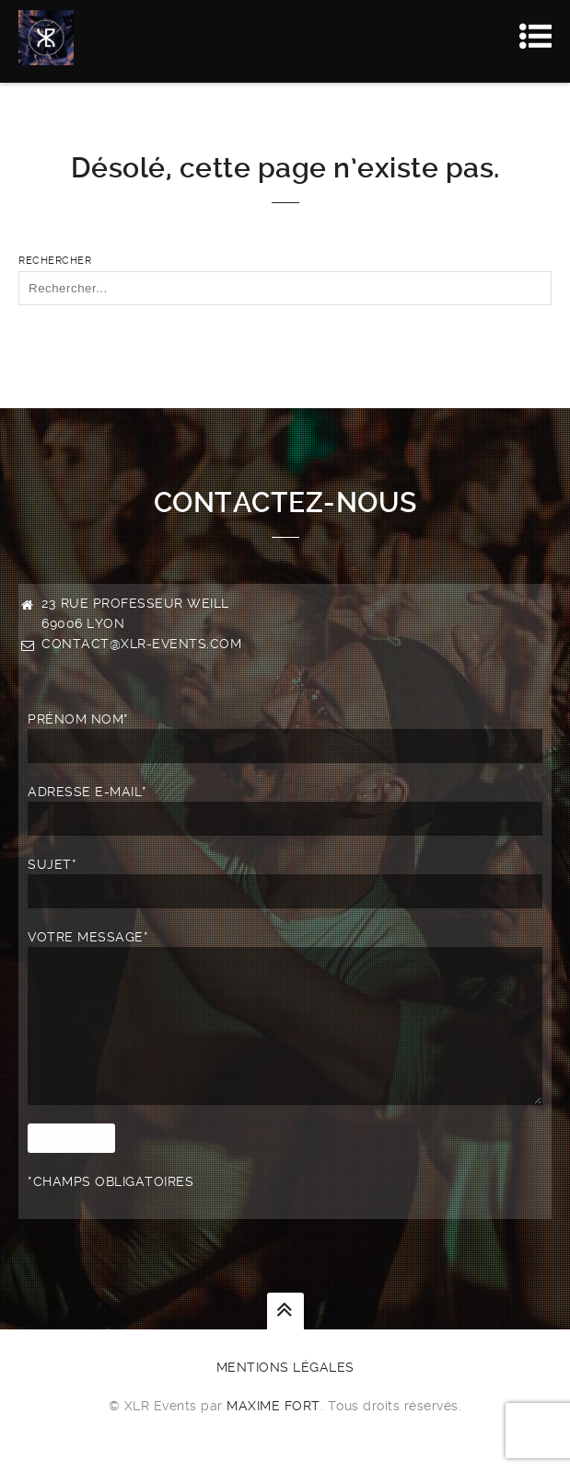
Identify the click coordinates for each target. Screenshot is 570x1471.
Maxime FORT (273, 1433)
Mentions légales (285, 1394)
